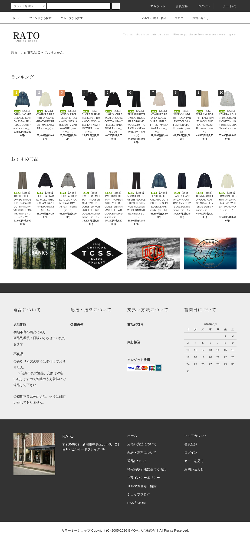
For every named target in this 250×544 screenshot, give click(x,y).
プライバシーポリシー (143, 477)
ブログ (176, 18)
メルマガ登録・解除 (151, 18)
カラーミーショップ (75, 530)
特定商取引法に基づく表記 (146, 469)
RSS (130, 503)
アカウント (155, 6)
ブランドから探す (38, 18)
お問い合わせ (198, 18)
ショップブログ (138, 494)
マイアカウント (195, 436)
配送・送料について (142, 452)
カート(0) (227, 6)
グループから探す (69, 18)
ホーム (16, 18)
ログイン (202, 6)
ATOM (141, 503)
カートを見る (194, 461)
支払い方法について (142, 444)
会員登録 (179, 6)
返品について (137, 461)
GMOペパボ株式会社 (143, 530)
